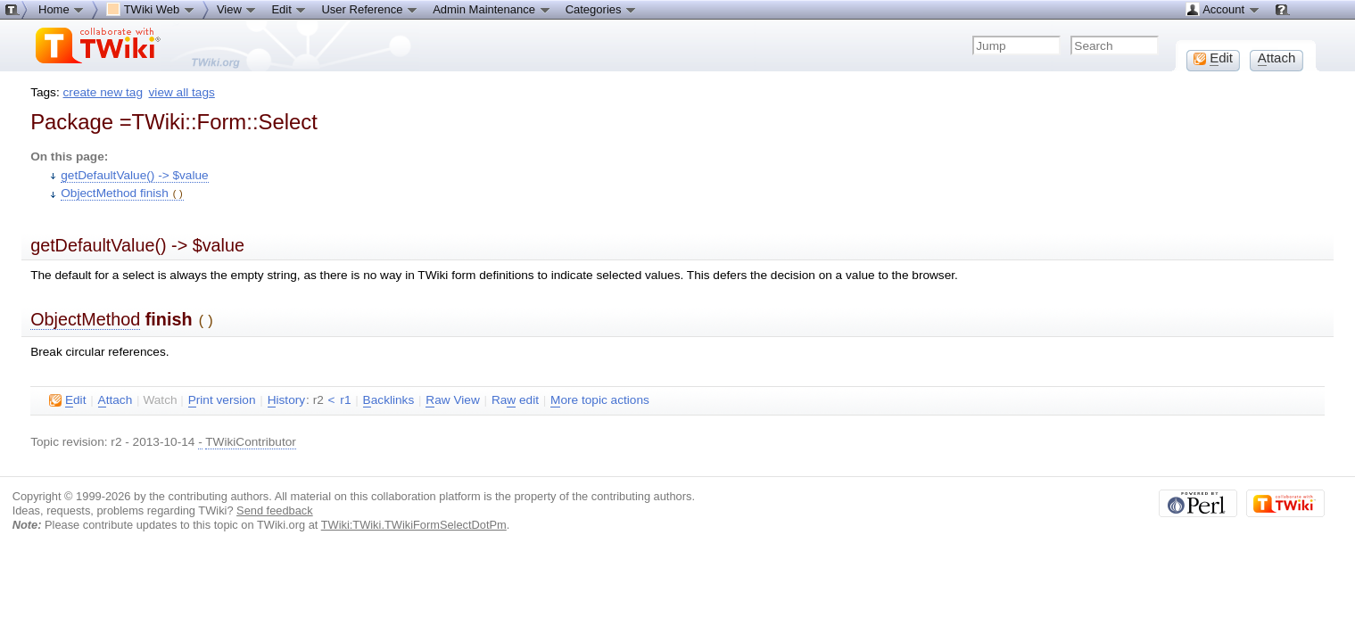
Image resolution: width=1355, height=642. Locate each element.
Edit (289, 9)
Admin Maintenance (492, 9)
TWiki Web (150, 9)
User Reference (369, 9)
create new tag (103, 92)
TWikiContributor (250, 439)
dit (67, 398)
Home (61, 9)
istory (286, 398)
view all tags (182, 92)
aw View (452, 398)
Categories (601, 9)
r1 (345, 397)
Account (1223, 9)
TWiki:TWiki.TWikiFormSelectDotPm (414, 522)
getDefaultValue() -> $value (134, 175)
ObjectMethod (85, 318)
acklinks (389, 398)
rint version (222, 398)
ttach (115, 398)
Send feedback (274, 507)
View (237, 9)
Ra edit (515, 398)
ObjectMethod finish (122, 193)
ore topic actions (599, 398)
